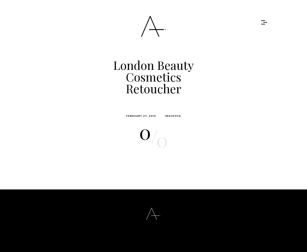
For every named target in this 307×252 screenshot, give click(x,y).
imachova (173, 116)
